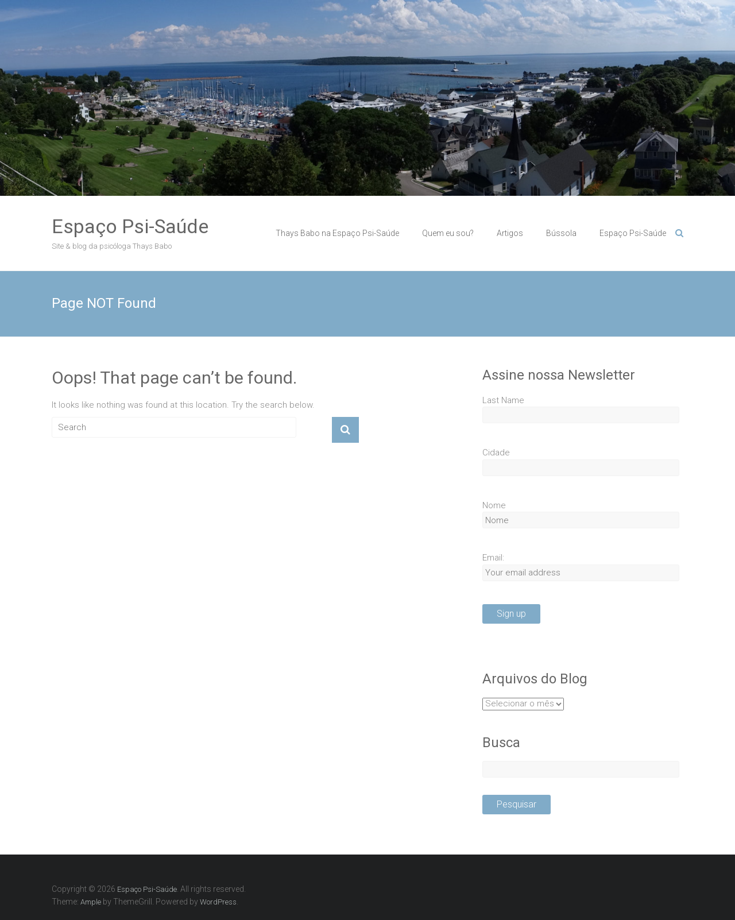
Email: (493, 557)
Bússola (561, 233)
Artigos (510, 233)
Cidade (496, 452)
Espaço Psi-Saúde (130, 226)
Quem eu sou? (448, 233)
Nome (494, 505)
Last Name (503, 400)
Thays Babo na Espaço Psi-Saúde (337, 233)
